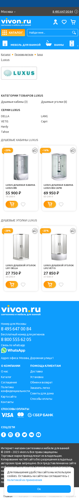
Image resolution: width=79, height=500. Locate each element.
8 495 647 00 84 (16, 328)
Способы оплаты (41, 398)
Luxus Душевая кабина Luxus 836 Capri (58, 186)
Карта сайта (8, 396)
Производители (24, 54)
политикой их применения (24, 480)
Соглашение (9, 382)
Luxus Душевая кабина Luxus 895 (20, 186)
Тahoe (5, 131)
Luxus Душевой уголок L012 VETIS (59, 267)
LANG (44, 116)
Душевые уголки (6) (54, 101)
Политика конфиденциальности (15, 389)
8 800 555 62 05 (16, 339)
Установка (36, 377)
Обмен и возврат (41, 382)
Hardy (4, 126)
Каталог (6, 54)
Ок (39, 489)
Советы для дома (42, 393)
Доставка (36, 371)
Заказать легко (40, 387)
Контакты (7, 402)
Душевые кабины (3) (14, 101)
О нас (4, 371)
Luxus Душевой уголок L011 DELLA (21, 267)
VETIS (4, 121)
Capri (44, 121)
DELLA (5, 116)
